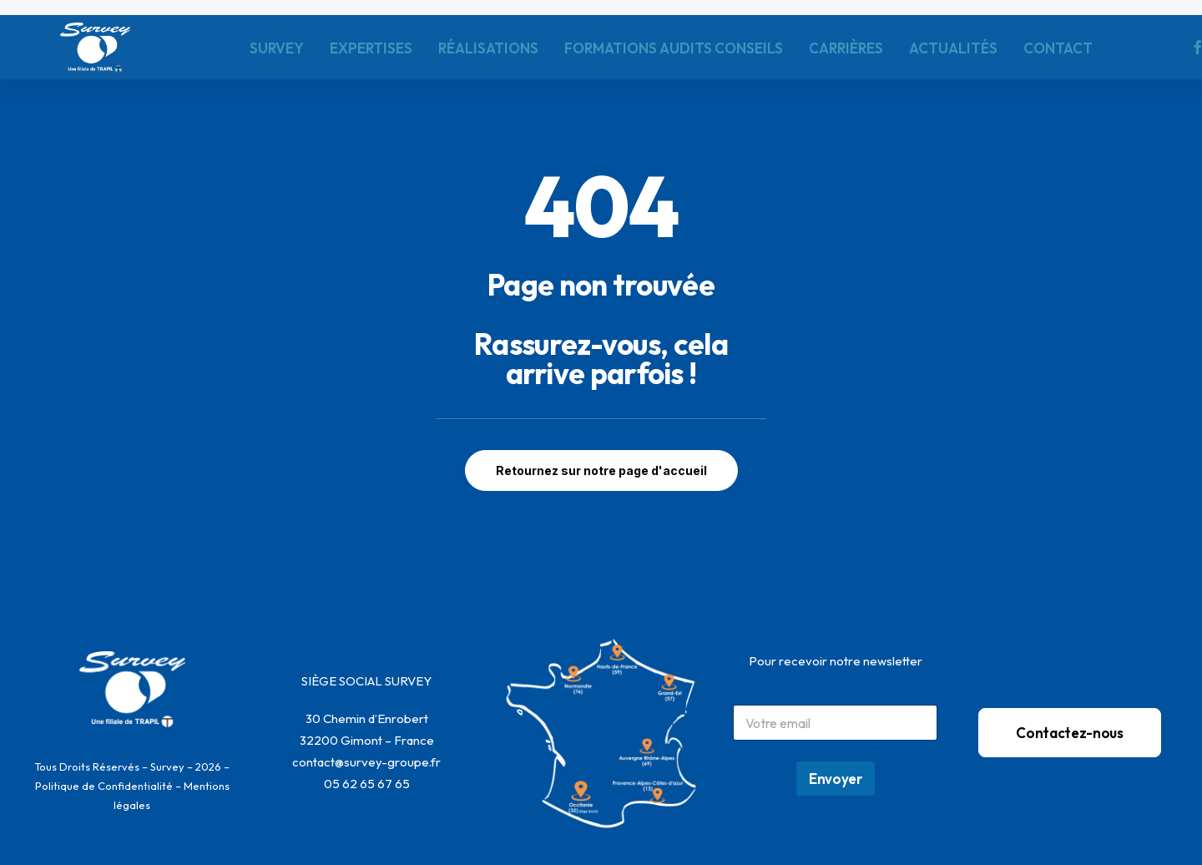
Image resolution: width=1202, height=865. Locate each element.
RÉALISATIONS (488, 48)
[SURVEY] (95, 48)
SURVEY (277, 48)
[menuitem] (277, 47)
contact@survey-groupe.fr (366, 762)
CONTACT (1058, 48)
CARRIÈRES (846, 48)
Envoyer (835, 778)
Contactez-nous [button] (1069, 732)
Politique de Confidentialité (104, 785)
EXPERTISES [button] (371, 48)
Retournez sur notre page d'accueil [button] (601, 470)
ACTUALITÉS (953, 48)
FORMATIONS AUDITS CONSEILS (673, 48)
